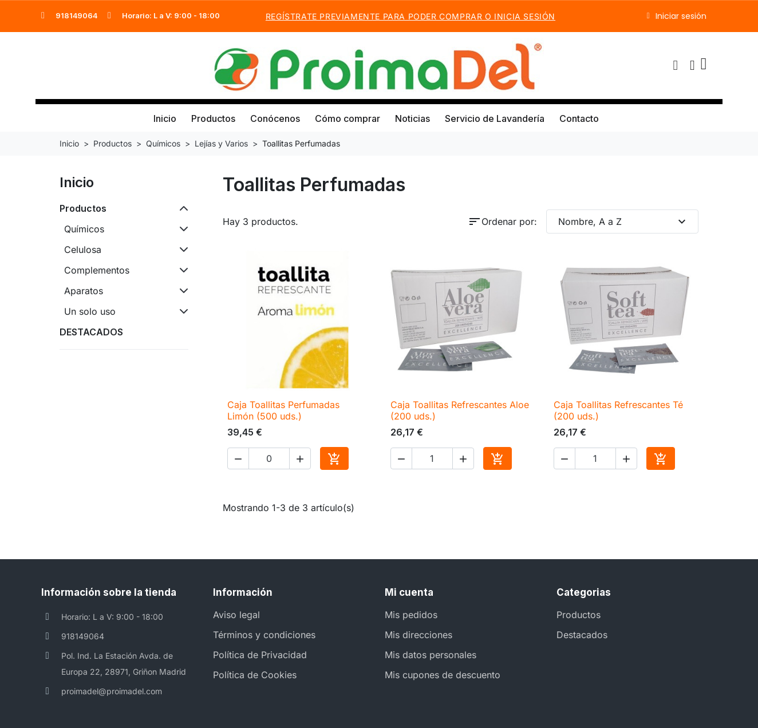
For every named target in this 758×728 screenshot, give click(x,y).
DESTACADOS (91, 332)
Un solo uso (90, 311)
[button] (675, 65)
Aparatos (83, 290)
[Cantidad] (269, 458)
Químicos (84, 229)
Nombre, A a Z (623, 221)
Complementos (96, 270)
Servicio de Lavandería (494, 118)
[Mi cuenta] (692, 65)
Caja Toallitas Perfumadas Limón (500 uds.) (283, 410)
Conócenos (275, 118)
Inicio (164, 118)
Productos (213, 118)
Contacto (579, 118)
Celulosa (82, 249)
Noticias (412, 118)
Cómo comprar (347, 118)
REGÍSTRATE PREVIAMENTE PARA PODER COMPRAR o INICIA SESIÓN (410, 16)
